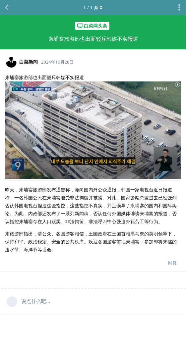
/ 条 (93, 7)
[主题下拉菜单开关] (179, 7)
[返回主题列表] (6, 7)
